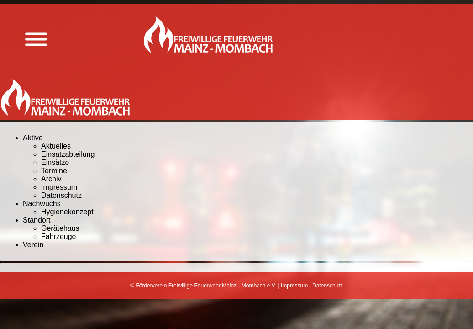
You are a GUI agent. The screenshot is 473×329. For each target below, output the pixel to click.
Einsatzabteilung (68, 154)
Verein (33, 245)
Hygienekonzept (67, 212)
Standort (36, 220)
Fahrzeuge (58, 236)
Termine (54, 171)
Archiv (51, 179)
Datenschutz (61, 195)
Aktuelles (56, 146)
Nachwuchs (42, 203)
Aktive (33, 138)
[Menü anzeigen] (36, 39)
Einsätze (55, 162)
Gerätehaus (60, 228)
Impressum (59, 187)
